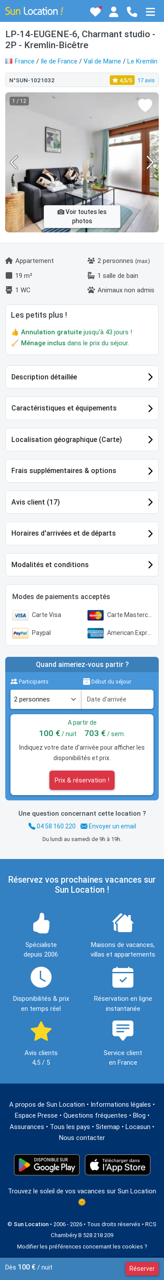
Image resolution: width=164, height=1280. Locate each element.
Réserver (142, 1268)
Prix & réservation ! (82, 780)
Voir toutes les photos (82, 216)
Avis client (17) (35, 502)
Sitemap (108, 1127)
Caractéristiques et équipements (64, 408)
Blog (139, 1115)
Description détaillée (44, 377)
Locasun (138, 1127)
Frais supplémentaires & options (63, 470)
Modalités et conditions (50, 565)
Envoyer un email (108, 826)
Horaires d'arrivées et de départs (63, 533)
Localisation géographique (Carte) (66, 439)
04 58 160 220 (52, 826)
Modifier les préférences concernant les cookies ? (82, 1246)
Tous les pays (70, 1127)
